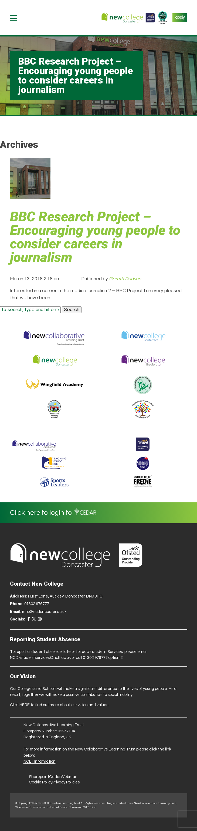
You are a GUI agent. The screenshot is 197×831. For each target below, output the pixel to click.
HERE (24, 705)
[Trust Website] (34, 444)
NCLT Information (39, 761)
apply (180, 17)
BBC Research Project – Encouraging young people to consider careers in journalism (95, 237)
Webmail (69, 777)
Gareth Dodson (125, 278)
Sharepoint (39, 777)
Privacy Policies (66, 782)
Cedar (55, 777)
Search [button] (71, 309)
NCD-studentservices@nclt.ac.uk (40, 658)
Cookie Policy (40, 782)
